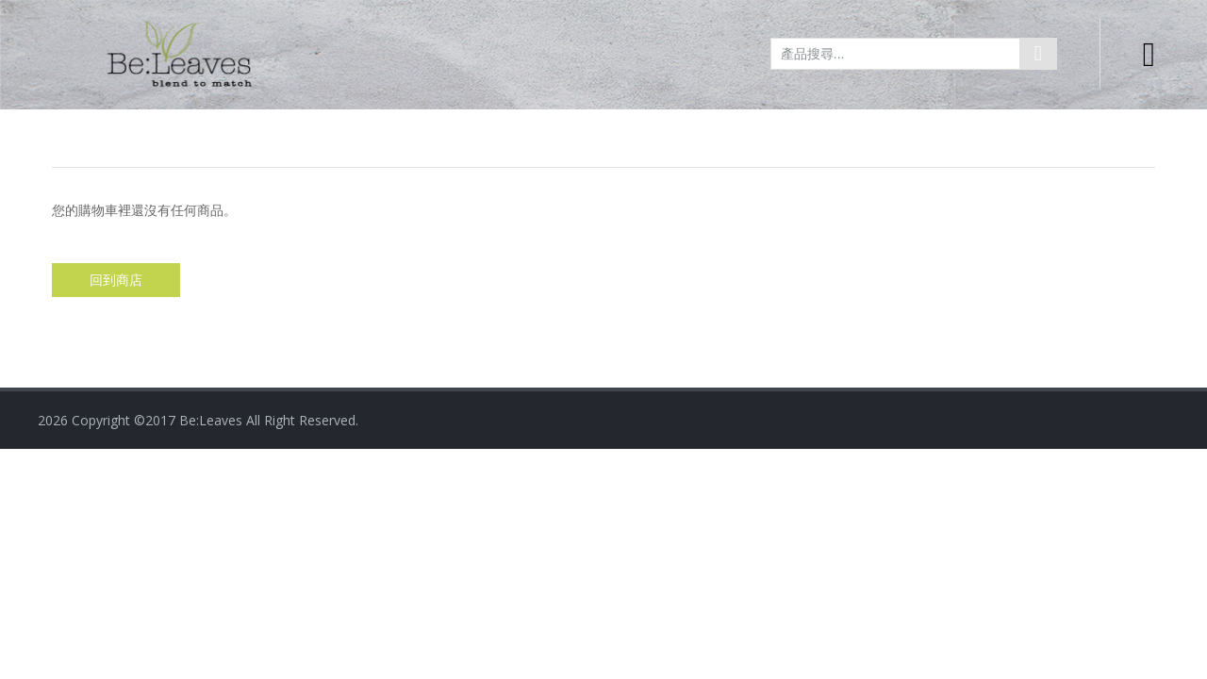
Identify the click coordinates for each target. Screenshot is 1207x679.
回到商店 (116, 280)
